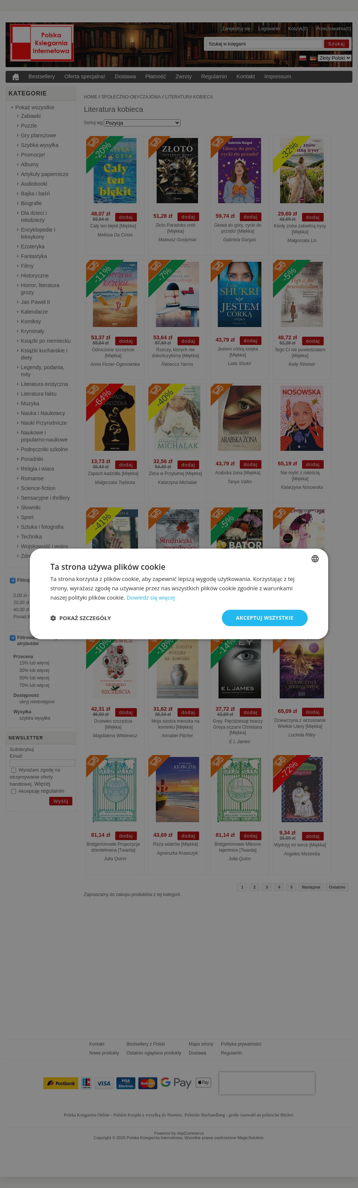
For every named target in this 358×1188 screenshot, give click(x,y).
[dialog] (179, 594)
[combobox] (315, 558)
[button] (80, 618)
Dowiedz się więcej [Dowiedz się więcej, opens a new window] (150, 597)
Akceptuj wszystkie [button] (264, 617)
